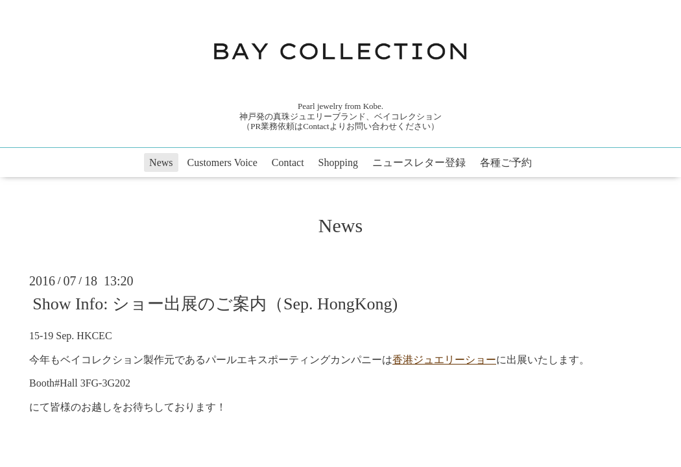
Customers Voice (222, 162)
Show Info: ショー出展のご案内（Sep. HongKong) (215, 303)
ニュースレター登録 (419, 162)
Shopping (338, 162)
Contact (288, 162)
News (161, 162)
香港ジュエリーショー (444, 359)
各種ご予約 (506, 162)
